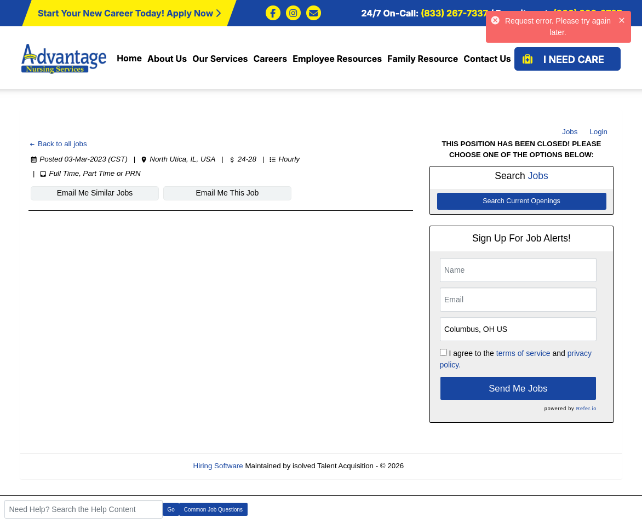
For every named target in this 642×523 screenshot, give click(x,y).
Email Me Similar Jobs (95, 192)
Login (598, 132)
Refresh (436, 466)
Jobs (569, 132)
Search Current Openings (521, 201)
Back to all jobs (57, 144)
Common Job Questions (213, 510)
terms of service (523, 353)
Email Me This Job (227, 192)
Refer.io (586, 408)
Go (171, 510)
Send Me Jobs (518, 388)
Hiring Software (218, 466)
